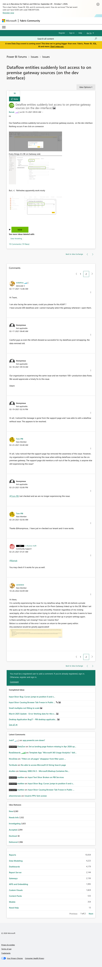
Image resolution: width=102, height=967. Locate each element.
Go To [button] (89, 33)
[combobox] (67, 38)
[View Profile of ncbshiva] (19, 282)
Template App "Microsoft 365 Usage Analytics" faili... (53, 752)
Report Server (15, 872)
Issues (34, 56)
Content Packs (15, 896)
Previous (73, 913)
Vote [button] (15, 99)
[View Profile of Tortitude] (13, 765)
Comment (14, 682)
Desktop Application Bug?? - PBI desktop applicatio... (33, 719)
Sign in (71, 33)
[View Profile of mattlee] (20, 777)
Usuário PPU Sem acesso (36, 795)
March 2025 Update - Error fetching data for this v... (32, 713)
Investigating (15, 823)
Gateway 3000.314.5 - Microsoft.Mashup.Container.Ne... (44, 771)
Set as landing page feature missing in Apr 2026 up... (52, 746)
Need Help (14, 907)
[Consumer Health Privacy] (34, 958)
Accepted (13, 829)
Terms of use (6, 949)
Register (62, 33)
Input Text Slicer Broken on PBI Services (46, 777)
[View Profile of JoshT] (11, 740)
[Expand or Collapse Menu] (4, 27)
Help (80, 33)
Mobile (12, 902)
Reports (12, 854)
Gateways (13, 878)
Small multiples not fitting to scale (24, 708)
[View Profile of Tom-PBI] (19, 438)
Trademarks (5, 953)
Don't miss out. (57, 46)
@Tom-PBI (14, 496)
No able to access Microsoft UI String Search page (43, 765)
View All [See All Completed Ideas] (13, 724)
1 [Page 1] (80, 274)
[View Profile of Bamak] (11, 112)
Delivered (13, 842)
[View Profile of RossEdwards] (14, 752)
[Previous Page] (75, 274)
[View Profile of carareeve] (20, 584)
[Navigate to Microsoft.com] (9, 20)
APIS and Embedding (18, 884)
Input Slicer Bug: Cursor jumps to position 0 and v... (32, 696)
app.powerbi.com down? (34, 740)
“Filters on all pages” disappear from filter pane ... (43, 758)
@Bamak (13, 560)
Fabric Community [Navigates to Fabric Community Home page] (30, 20)
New (20, 229)
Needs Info (14, 817)
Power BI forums (17, 56)
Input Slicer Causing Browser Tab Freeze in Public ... (32, 702)
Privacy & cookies (8, 945)
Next (91, 913)
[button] (35, 141)
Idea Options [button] (85, 87)
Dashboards (14, 866)
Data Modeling (16, 238)
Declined (13, 836)
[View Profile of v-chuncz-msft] (30, 545)
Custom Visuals (16, 890)
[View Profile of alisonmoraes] (15, 795)
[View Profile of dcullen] (12, 771)
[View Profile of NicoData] (13, 758)
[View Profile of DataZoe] (21, 746)
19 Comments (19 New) (19, 244)
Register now (8, 12)
